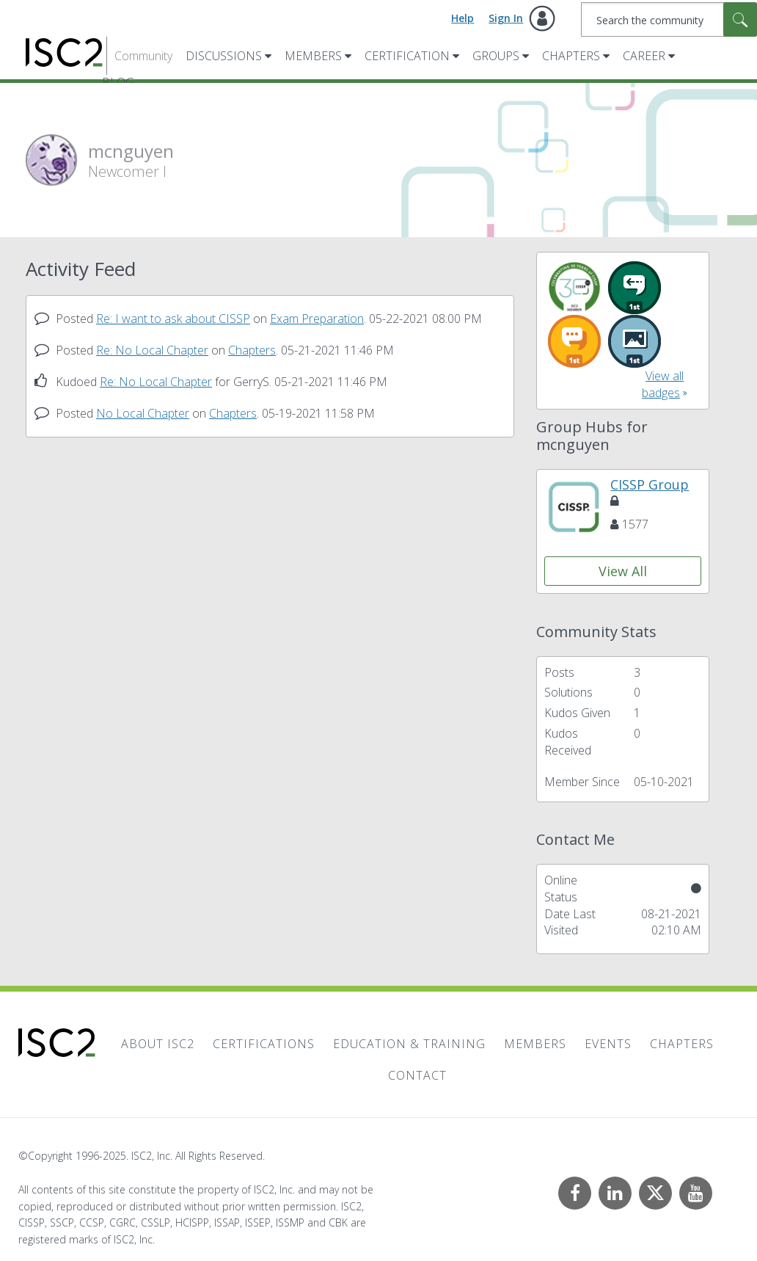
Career (644, 56)
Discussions (224, 56)
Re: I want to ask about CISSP (173, 318)
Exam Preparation (317, 318)
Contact (417, 1075)
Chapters (571, 56)
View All (623, 571)
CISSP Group (649, 492)
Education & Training (409, 1044)
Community (143, 56)
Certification (407, 56)
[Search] (669, 19)
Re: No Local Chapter (152, 350)
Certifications (264, 1044)
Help (462, 18)
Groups (495, 56)
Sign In (506, 18)
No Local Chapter (142, 413)
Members (313, 56)
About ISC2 (157, 1044)
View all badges (663, 384)
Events (608, 1044)
